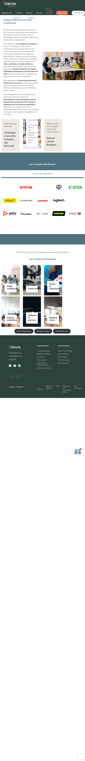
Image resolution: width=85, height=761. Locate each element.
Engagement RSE (43, 354)
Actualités (40, 357)
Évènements (41, 360)
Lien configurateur (24, 331)
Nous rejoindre (63, 363)
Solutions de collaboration (42, 174)
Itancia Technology (65, 351)
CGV (58, 384)
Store (62, 12)
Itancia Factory (63, 354)
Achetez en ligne (43, 331)
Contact (78, 13)
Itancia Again (63, 357)
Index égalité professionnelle (42, 364)
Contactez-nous (62, 331)
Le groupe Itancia (43, 351)
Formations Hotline (44, 368)
